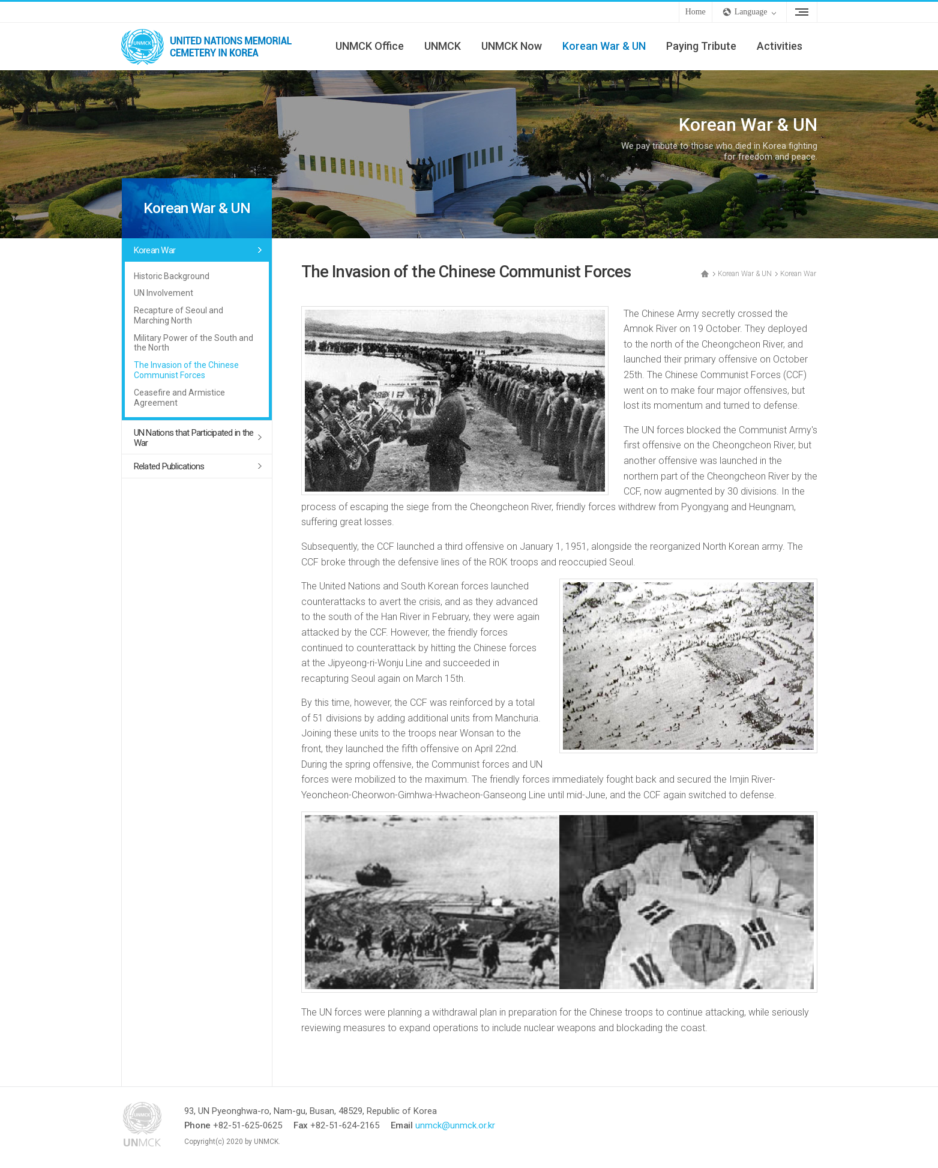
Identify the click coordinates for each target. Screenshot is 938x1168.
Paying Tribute (701, 46)
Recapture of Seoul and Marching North (178, 315)
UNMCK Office (369, 46)
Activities (779, 46)
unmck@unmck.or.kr (455, 1125)
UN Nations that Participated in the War (194, 437)
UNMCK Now (511, 46)
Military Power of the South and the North (193, 343)
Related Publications (169, 466)
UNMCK (442, 46)
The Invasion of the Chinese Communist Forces (186, 370)
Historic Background (171, 276)
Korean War (155, 250)
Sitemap (802, 12)
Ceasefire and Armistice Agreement (179, 398)
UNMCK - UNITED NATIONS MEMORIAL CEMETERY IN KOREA (211, 46)
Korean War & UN (604, 46)
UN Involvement (163, 293)
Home (695, 11)
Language (751, 11)
